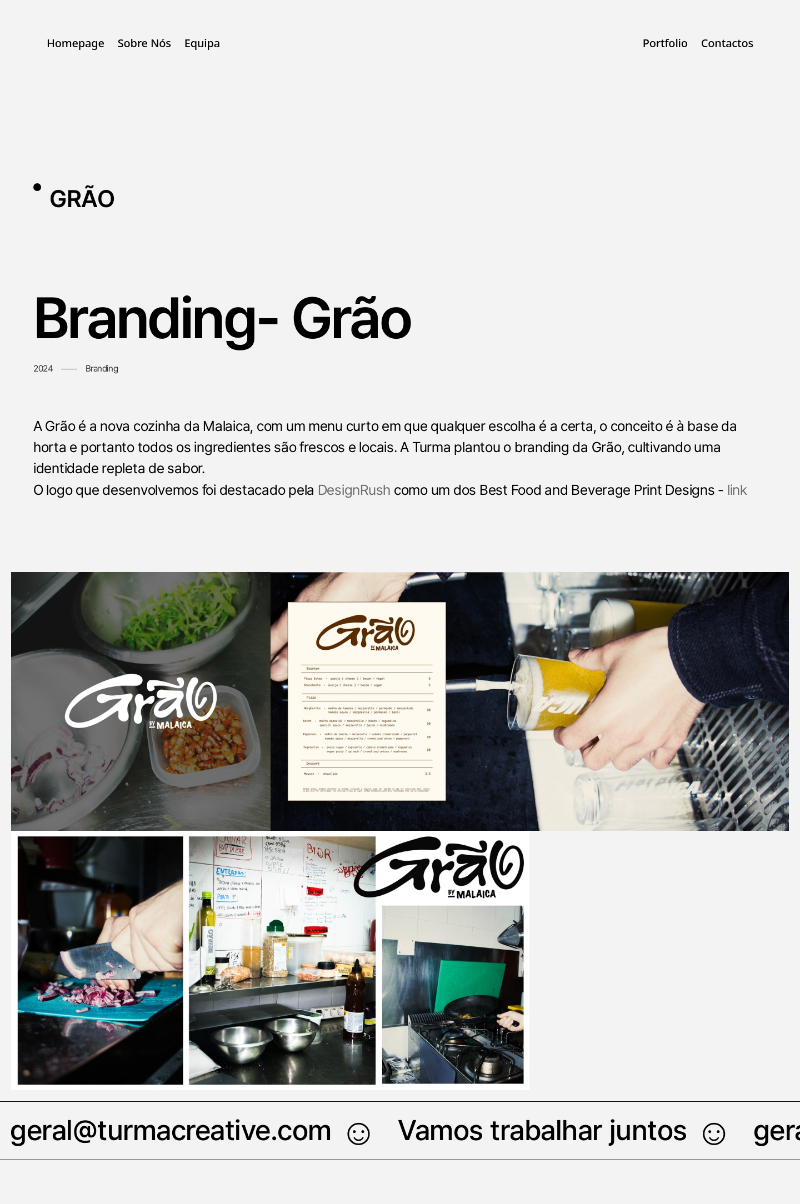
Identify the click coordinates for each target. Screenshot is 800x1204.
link (737, 489)
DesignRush (354, 489)
